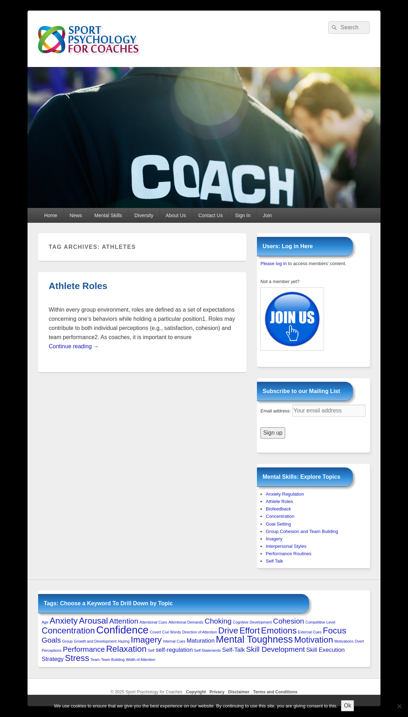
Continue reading (74, 346)
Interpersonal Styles (286, 546)
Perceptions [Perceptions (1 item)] (51, 650)
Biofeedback (278, 508)
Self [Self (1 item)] (151, 650)
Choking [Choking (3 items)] (218, 621)
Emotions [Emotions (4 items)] (279, 630)
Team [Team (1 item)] (95, 659)
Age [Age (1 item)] (45, 622)
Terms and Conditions (275, 692)
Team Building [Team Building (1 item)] (113, 659)
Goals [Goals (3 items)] (51, 640)
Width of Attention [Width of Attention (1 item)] (141, 659)
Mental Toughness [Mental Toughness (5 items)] (254, 639)
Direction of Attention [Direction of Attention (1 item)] (199, 632)
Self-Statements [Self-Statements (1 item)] (207, 650)
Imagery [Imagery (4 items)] (146, 639)
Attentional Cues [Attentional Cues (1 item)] (153, 622)
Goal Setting (278, 524)
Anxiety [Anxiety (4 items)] (64, 620)
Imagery (274, 538)
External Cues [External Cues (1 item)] (310, 632)
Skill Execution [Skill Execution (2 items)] (325, 649)
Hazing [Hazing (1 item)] (124, 641)
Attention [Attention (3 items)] (123, 621)
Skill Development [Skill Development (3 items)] (275, 649)
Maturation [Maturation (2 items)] (201, 640)
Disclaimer (239, 692)
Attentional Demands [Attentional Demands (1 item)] (185, 622)
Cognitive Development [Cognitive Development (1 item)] (252, 622)
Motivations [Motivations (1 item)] (343, 641)
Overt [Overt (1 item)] (359, 641)
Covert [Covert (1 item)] (155, 632)
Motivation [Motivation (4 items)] (313, 639)
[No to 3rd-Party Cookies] (399, 706)
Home (50, 215)
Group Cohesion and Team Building (302, 531)
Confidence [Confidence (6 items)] (122, 630)
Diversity (144, 215)
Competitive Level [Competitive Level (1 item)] (320, 622)
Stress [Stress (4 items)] (77, 658)
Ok (347, 706)
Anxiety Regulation (285, 494)
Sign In (243, 215)
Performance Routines (288, 553)
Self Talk (274, 561)
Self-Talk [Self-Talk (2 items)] (233, 649)
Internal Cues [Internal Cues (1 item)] (174, 641)
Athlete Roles (78, 286)
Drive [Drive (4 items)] (228, 630)
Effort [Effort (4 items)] (249, 630)
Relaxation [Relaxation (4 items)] (126, 649)
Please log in (273, 263)
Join (267, 215)
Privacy (217, 692)
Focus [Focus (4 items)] (334, 630)
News (76, 215)
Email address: (276, 410)
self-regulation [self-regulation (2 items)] (174, 649)
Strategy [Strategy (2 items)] (53, 659)
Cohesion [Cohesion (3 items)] (288, 621)
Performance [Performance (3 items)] (84, 649)
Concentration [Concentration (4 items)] (68, 630)
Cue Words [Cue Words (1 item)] (171, 632)
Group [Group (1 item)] (67, 641)
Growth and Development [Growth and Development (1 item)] (95, 641)
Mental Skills (108, 215)
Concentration (280, 516)
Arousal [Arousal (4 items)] (93, 620)
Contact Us (210, 215)
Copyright (196, 692)
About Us (176, 215)
